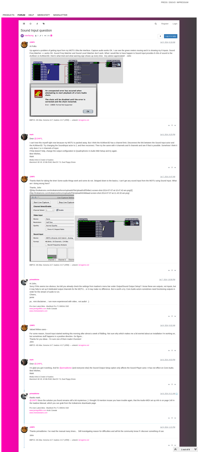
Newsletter (60, 15)
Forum (21, 15)
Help (31, 15)
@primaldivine (65, 368)
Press (164, 2)
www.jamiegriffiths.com (37, 309)
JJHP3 (32, 42)
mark (31, 135)
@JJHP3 (38, 138)
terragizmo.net (84, 120)
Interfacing (28, 35)
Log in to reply (171, 36)
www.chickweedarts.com (38, 311)
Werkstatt (43, 15)
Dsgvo (172, 2)
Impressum (182, 2)
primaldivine (34, 280)
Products (8, 15)
